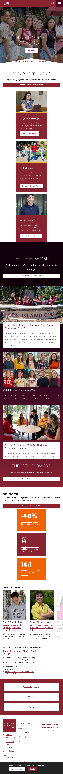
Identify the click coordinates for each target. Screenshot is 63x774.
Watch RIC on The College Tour (19, 390)
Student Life (22, 732)
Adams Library (47, 731)
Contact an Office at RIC (50, 728)
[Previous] (58, 609)
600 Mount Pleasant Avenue (10, 736)
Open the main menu (59, 3)
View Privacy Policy (17, 769)
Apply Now (31, 50)
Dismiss (32, 769)
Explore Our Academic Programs (31, 85)
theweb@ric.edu (10, 751)
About (20, 741)
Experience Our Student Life (31, 276)
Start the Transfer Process (30, 236)
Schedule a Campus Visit (30, 186)
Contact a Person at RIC (50, 724)
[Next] (58, 604)
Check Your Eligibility (29, 134)
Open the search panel (53, 3)
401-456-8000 (10, 748)
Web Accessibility (8, 756)
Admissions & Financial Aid (28, 724)
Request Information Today (31, 479)
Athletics (21, 737)
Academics (22, 728)
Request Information (31, 687)
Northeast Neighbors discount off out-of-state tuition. (31, 524)
